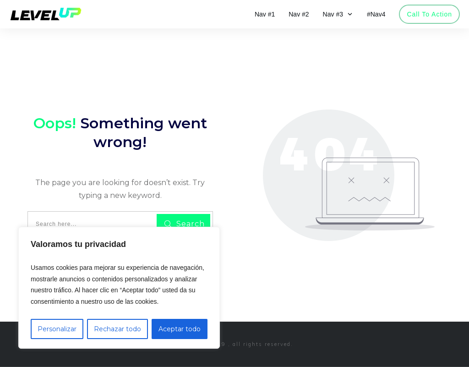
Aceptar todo (179, 329)
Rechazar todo (117, 329)
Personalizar (57, 329)
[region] (119, 288)
